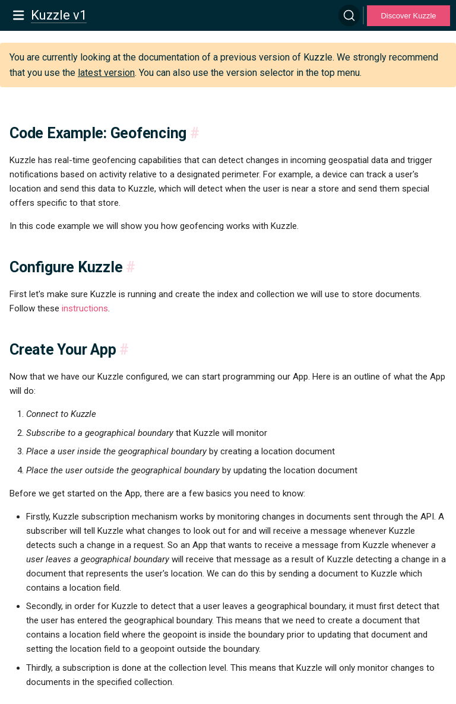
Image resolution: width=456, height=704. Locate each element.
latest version (106, 72)
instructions (85, 308)
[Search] (349, 15)
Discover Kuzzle (408, 15)
